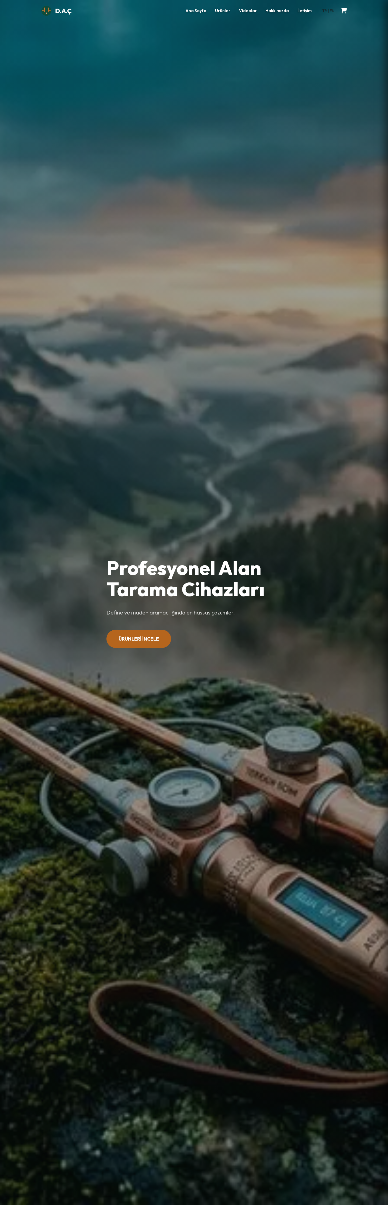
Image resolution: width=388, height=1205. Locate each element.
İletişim (304, 10)
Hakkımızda (277, 10)
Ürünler (222, 10)
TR (324, 10)
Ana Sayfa (195, 10)
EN (332, 10)
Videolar (248, 10)
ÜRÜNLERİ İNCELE (139, 639)
